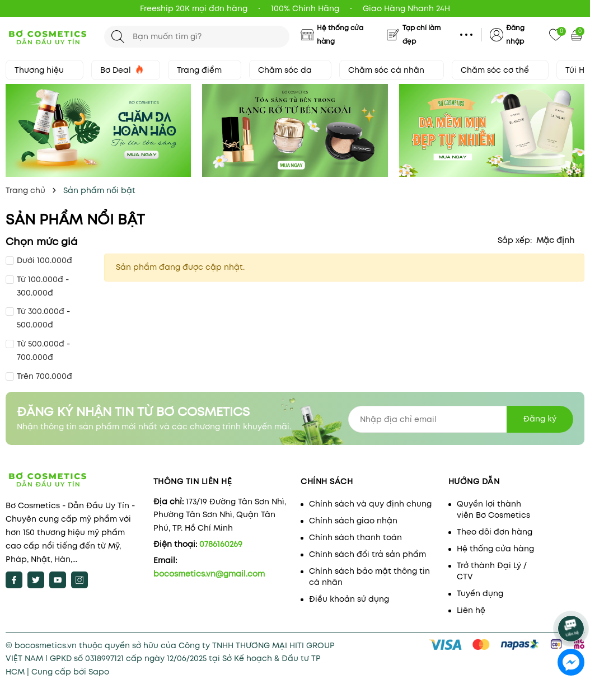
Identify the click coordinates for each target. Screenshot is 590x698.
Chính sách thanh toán (355, 537)
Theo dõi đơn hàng (494, 531)
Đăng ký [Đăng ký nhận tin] (539, 418)
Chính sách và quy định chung (370, 503)
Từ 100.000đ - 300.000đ (43, 286)
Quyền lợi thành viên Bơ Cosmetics (493, 509)
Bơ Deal (125, 70)
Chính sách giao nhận (353, 520)
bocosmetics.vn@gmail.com (209, 573)
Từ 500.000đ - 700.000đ (43, 350)
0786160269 (220, 544)
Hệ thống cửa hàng (495, 548)
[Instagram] (79, 579)
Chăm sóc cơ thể (500, 70)
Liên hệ (471, 610)
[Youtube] (57, 579)
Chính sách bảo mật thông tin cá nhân (369, 576)
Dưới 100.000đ (44, 260)
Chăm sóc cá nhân (391, 70)
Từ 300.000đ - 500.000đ (43, 318)
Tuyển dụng (480, 593)
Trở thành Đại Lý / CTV (492, 571)
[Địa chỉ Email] (461, 419)
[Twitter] (35, 579)
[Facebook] (14, 579)
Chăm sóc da (290, 70)
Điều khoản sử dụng (349, 599)
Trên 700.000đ (44, 376)
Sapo (98, 671)
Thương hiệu (44, 70)
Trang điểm (204, 70)
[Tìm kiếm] (118, 37)
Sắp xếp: (515, 240)
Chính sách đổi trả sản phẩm (367, 554)
